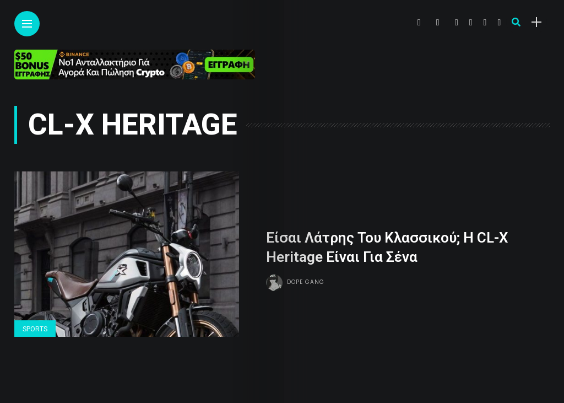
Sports (35, 329)
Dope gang (305, 281)
